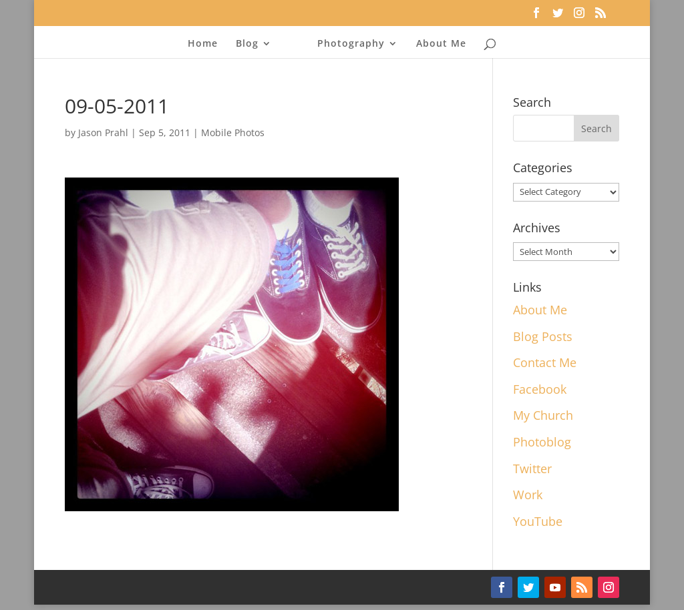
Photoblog (542, 442)
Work (527, 495)
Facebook (539, 389)
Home (203, 44)
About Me (441, 44)
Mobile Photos (233, 132)
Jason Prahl (103, 132)
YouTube (537, 521)
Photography (351, 44)
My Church (543, 415)
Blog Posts (542, 336)
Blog (247, 44)
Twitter (532, 469)
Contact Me (544, 362)
